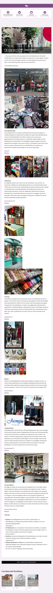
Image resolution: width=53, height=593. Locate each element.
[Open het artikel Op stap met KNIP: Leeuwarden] (7, 580)
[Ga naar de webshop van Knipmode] (26, 14)
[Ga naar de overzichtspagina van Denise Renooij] (8, 51)
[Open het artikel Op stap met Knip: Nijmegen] (33, 580)
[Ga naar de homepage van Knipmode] (26, 5)
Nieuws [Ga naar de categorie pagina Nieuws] (4, 587)
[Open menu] (3, 6)
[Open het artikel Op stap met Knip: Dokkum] (20, 580)
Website (6, 153)
